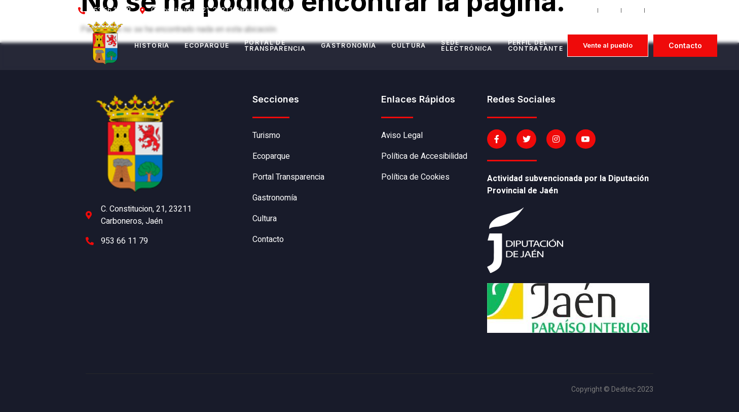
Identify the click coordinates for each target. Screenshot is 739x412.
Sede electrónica (466, 45)
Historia (151, 45)
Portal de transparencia (275, 45)
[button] (607, 45)
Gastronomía (348, 45)
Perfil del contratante (535, 45)
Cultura (408, 45)
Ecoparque (206, 45)
